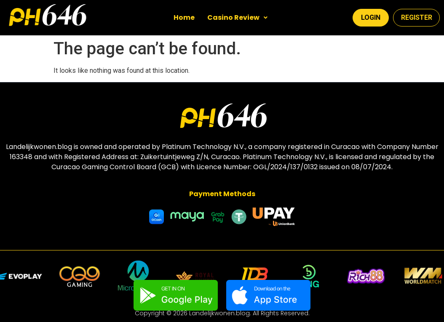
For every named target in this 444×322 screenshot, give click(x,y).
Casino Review (237, 17)
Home (184, 17)
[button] (237, 17)
